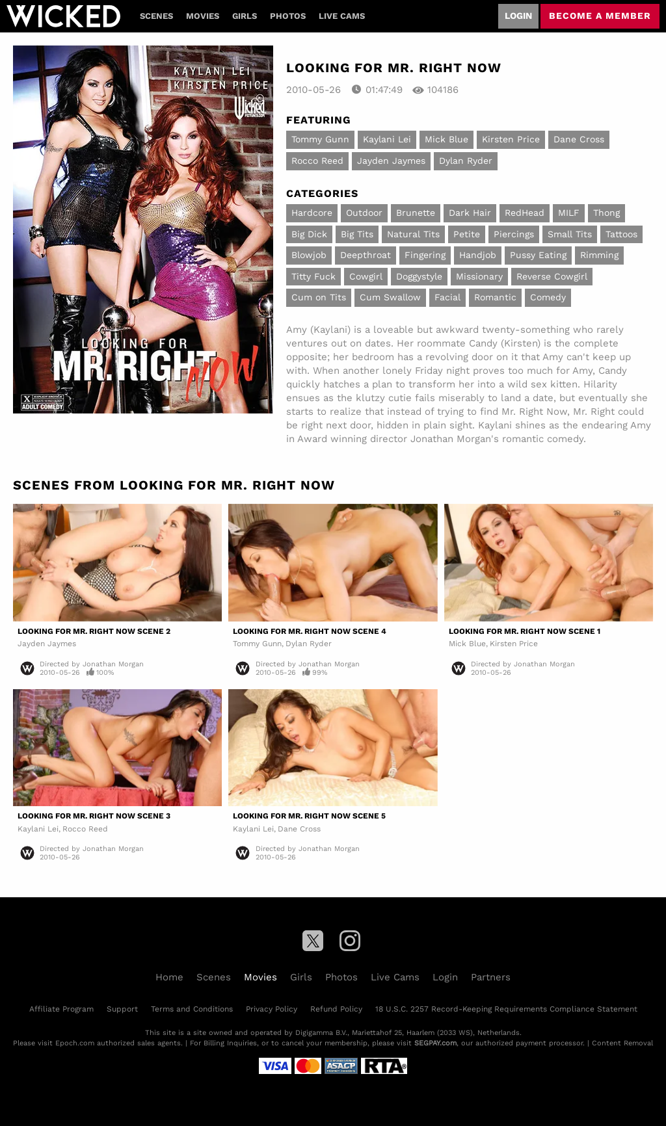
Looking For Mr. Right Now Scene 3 (94, 815)
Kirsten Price (511, 139)
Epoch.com (74, 1043)
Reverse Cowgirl (551, 276)
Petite (466, 234)
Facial (447, 297)
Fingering (425, 255)
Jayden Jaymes (391, 160)
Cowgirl (365, 276)
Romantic (495, 297)
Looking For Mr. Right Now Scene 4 (309, 631)
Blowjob (308, 255)
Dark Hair (470, 212)
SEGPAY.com (435, 1043)
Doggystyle (419, 276)
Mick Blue (446, 139)
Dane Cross (578, 139)
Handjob (477, 255)
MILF (568, 212)
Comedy (548, 297)
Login (518, 15)
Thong (606, 212)
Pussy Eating (538, 255)
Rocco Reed (317, 160)
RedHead (524, 212)
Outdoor (364, 212)
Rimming (599, 255)
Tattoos (621, 234)
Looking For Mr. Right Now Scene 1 (524, 631)
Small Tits (570, 234)
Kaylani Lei (387, 139)
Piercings (514, 234)
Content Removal (622, 1043)
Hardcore (311, 212)
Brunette (415, 212)
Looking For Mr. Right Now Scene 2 (94, 631)
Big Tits (357, 234)
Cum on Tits (318, 297)
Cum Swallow (390, 297)
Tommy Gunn (320, 139)
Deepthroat (365, 255)
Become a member (600, 15)
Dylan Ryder (465, 160)
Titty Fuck (313, 276)
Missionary (479, 276)
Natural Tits (413, 234)
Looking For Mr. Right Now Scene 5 (309, 815)
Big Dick (309, 234)
